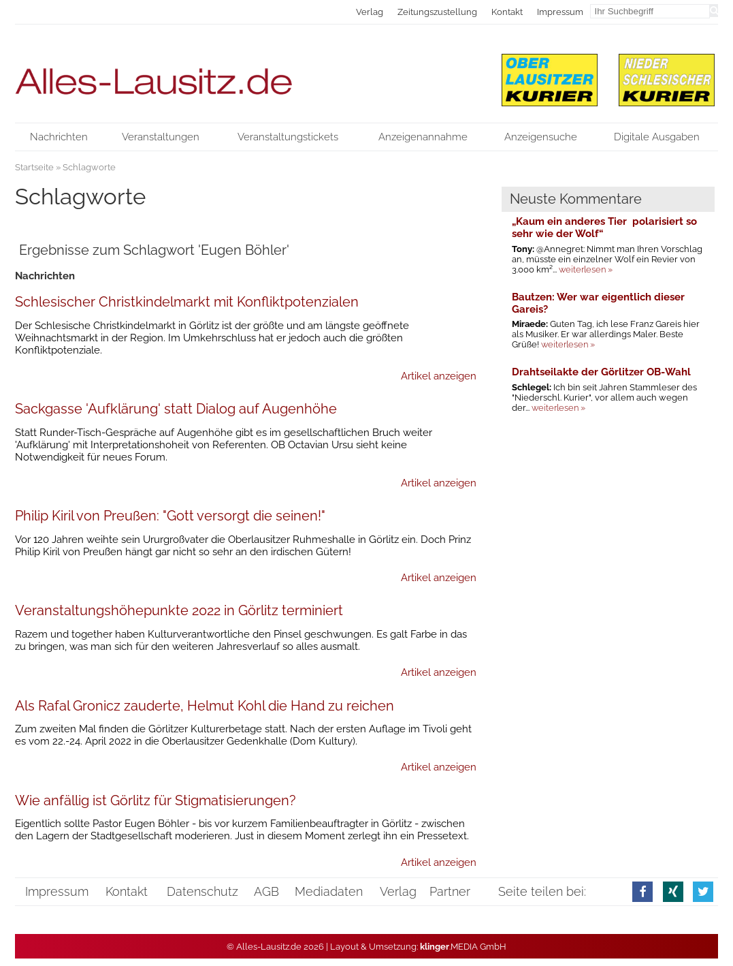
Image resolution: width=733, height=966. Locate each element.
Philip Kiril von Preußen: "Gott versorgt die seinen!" (170, 516)
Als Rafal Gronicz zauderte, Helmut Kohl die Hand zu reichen (204, 706)
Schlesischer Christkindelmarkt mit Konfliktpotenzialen (187, 302)
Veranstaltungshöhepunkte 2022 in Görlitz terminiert (179, 610)
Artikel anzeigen (438, 376)
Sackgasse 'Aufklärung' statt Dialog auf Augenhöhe (176, 409)
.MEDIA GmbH (463, 946)
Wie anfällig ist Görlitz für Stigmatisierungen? (155, 800)
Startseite (34, 167)
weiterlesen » (586, 269)
